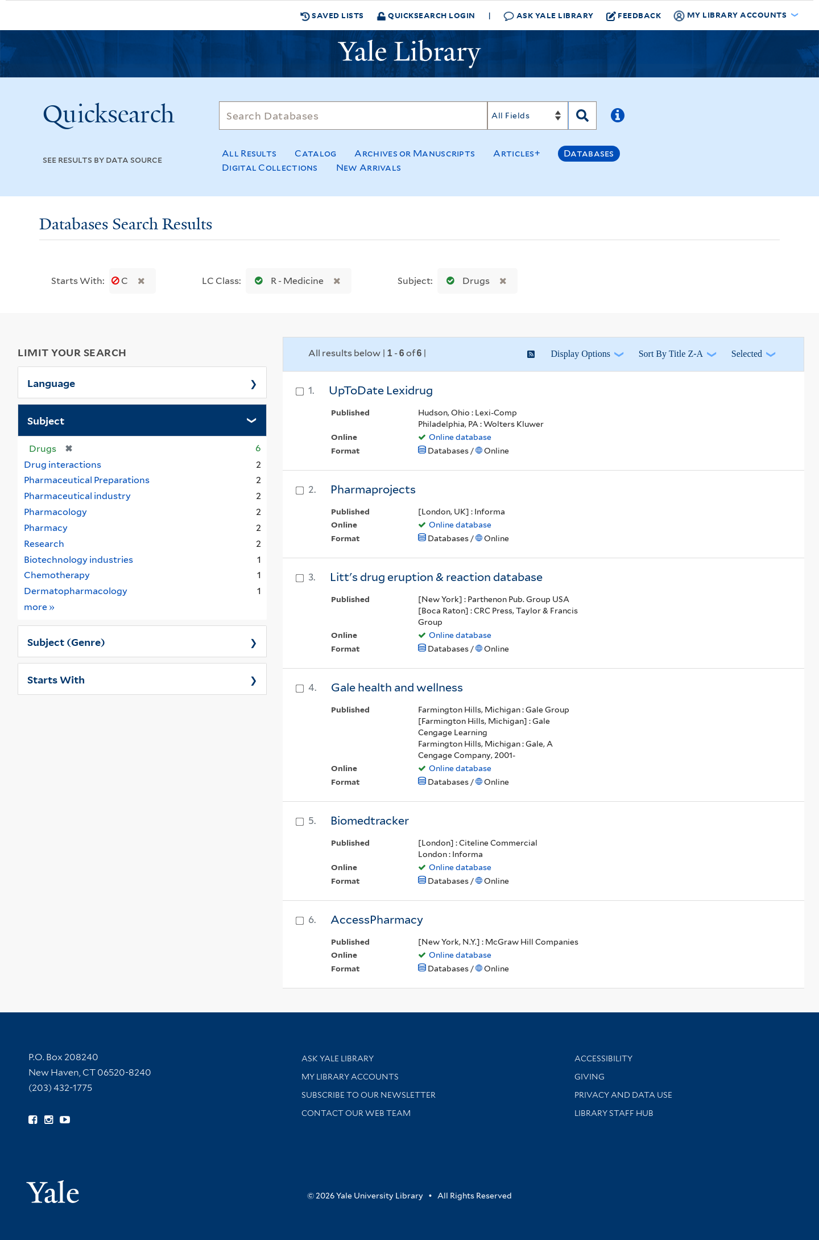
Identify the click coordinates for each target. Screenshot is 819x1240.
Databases (589, 153)
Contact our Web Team (356, 1113)
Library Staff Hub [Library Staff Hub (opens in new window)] (613, 1113)
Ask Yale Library (548, 16)
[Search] (353, 115)
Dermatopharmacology (75, 591)
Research (44, 543)
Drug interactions (62, 464)
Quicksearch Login (426, 15)
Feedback (633, 15)
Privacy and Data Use (623, 1094)
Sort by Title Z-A (671, 354)
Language (51, 382)
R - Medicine (286, 280)
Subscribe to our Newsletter (368, 1094)
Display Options (580, 354)
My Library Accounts (350, 1076)
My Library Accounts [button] (730, 15)
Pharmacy (46, 527)
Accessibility (603, 1058)
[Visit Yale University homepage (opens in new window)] (52, 1188)
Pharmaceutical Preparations (87, 480)
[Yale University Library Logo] (409, 54)
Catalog (315, 153)
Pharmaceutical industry (77, 496)
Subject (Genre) (66, 641)
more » (39, 606)
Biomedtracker (369, 820)
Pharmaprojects (373, 489)
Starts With (56, 679)
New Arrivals (369, 167)
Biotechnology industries (78, 559)
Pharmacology (55, 511)
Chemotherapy (57, 575)
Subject (45, 420)
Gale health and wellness (397, 687)
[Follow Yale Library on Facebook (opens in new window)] (32, 1120)
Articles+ (516, 153)
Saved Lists (332, 15)
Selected (746, 354)
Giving (589, 1076)
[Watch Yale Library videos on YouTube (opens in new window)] (65, 1120)
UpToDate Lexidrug (381, 390)
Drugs (465, 280)
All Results (249, 153)
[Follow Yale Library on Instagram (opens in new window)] (48, 1120)
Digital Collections (270, 167)
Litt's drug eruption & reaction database (436, 577)
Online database (460, 437)
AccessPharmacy (376, 919)
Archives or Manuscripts (414, 153)
